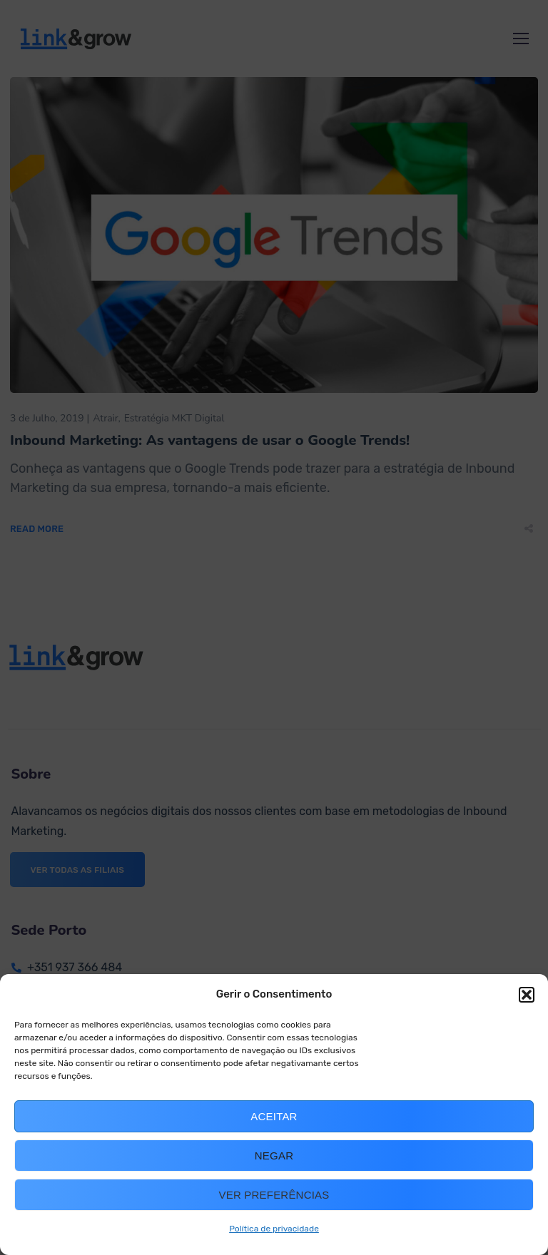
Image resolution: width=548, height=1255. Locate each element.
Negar (274, 1155)
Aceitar (273, 1116)
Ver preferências (274, 1195)
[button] (526, 995)
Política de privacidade (274, 1229)
